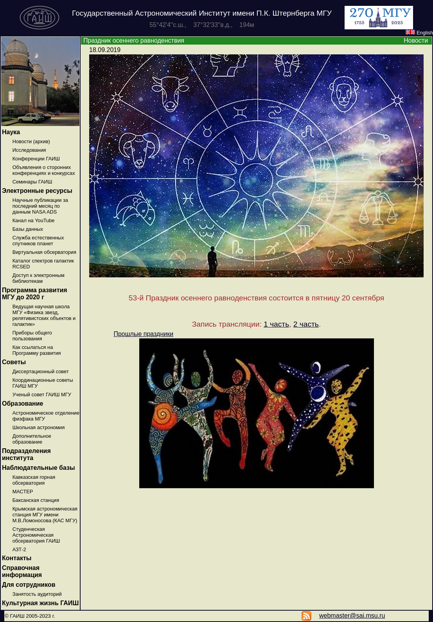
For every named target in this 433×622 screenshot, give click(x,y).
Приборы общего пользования (32, 336)
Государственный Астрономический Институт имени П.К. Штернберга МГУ (202, 13)
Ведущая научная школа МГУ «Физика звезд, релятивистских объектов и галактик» (44, 315)
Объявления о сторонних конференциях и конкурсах (44, 170)
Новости (416, 40)
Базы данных (28, 229)
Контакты (16, 558)
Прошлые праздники (143, 334)
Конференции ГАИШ (36, 159)
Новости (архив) (31, 141)
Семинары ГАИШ (32, 182)
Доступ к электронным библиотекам (39, 278)
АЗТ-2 (19, 549)
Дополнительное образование (32, 439)
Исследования (29, 150)
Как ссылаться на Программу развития (37, 350)
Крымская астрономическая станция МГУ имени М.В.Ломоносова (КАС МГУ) (45, 514)
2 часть (306, 324)
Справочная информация (22, 571)
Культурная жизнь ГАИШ (40, 603)
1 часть (276, 324)
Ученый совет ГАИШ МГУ (42, 394)
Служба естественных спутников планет (38, 240)
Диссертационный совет (41, 371)
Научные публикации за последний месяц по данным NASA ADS (40, 206)
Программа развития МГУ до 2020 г (34, 293)
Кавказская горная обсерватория (34, 480)
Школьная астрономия (39, 427)
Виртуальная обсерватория (44, 252)
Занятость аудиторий (37, 594)
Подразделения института (26, 454)
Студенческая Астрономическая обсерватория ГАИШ (36, 535)
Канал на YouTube (34, 220)
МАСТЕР (23, 491)
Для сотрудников (29, 584)
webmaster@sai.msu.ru (352, 615)
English (419, 33)
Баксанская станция (36, 500)
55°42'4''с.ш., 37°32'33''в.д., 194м (201, 25)
